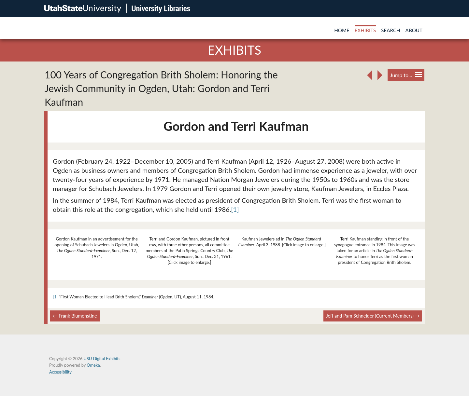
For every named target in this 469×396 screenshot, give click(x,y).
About (413, 30)
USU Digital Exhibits (101, 358)
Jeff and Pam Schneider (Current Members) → (372, 316)
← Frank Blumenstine (75, 316)
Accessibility (60, 372)
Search (390, 30)
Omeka (93, 365)
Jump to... (406, 75)
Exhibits (365, 30)
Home (341, 30)
